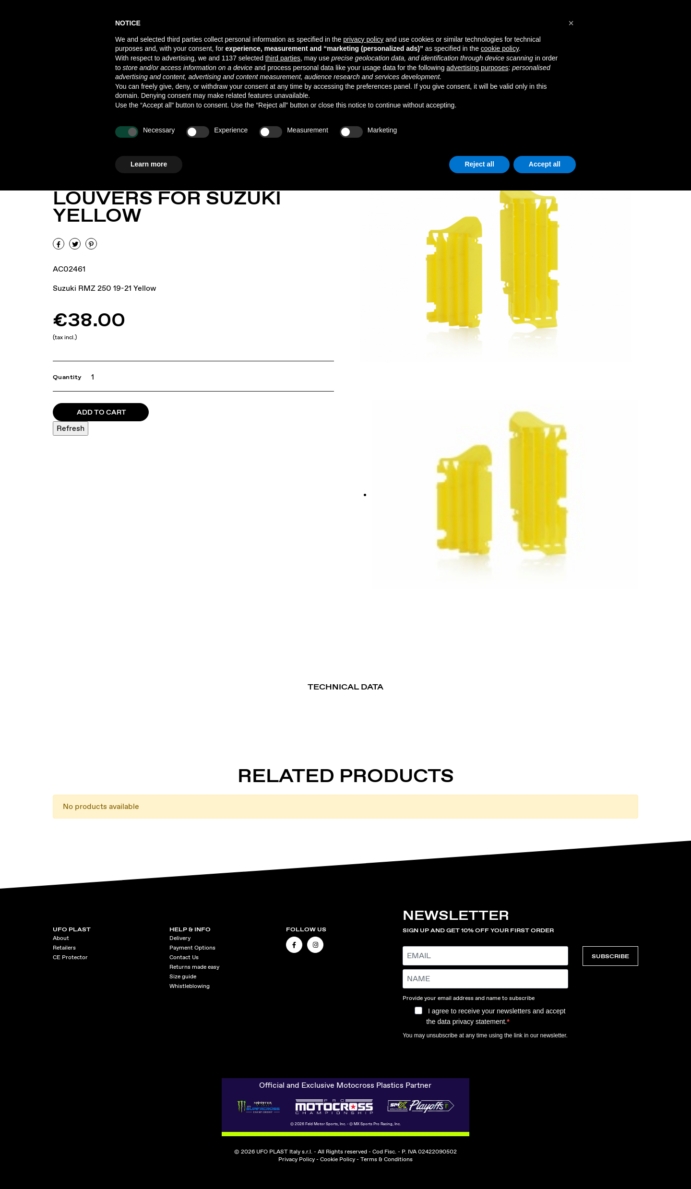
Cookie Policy (337, 1159)
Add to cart (101, 412)
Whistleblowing (189, 986)
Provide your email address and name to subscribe (469, 998)
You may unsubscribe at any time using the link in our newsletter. (485, 1035)
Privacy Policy (296, 1159)
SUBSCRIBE (610, 956)
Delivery (180, 938)
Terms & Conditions (386, 1159)
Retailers (64, 947)
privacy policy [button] (363, 39)
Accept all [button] (544, 164)
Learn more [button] (149, 164)
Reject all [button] (479, 164)
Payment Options (192, 947)
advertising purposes (477, 67)
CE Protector (70, 957)
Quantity (67, 377)
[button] (571, 23)
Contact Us (184, 957)
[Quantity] (90, 377)
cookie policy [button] (500, 48)
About (61, 938)
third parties (282, 58)
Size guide (182, 976)
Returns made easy (194, 967)
